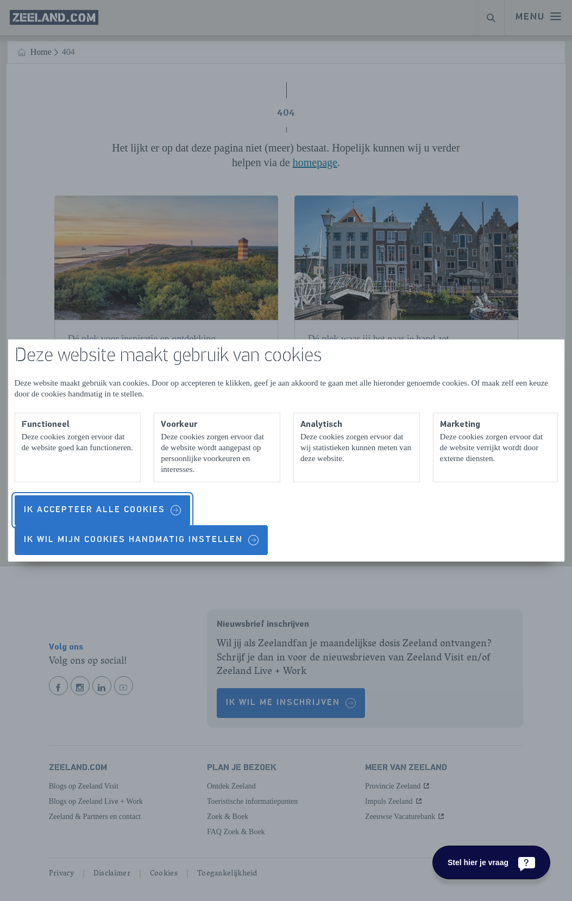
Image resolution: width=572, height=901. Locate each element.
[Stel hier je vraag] (491, 862)
